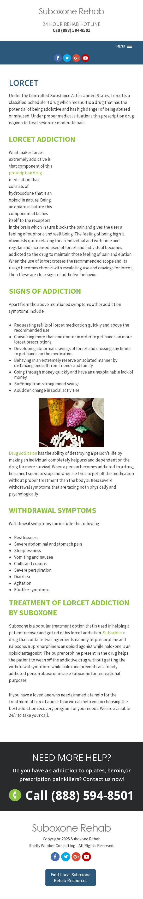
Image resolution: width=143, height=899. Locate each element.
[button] (120, 46)
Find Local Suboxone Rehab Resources (71, 877)
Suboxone (112, 633)
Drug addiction (56, 427)
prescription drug (25, 173)
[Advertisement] (95, 187)
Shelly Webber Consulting (52, 845)
